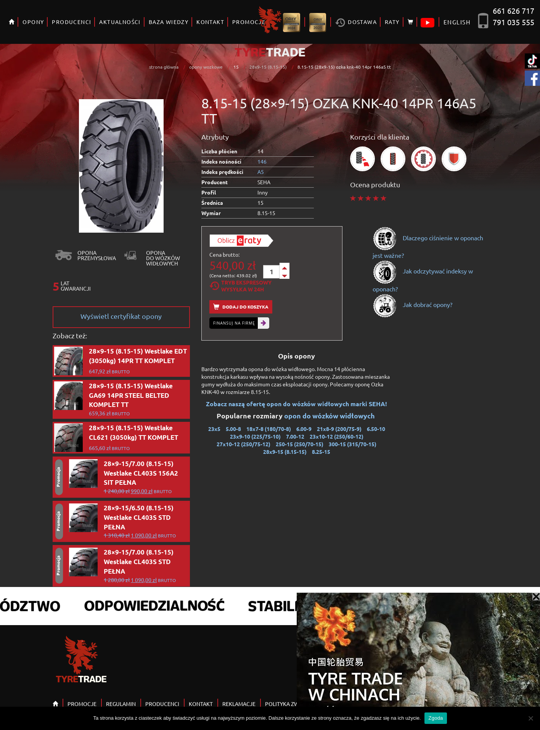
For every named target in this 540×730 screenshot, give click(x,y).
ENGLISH (457, 22)
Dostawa (356, 22)
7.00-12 (295, 436)
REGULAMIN (121, 703)
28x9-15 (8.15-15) (268, 67)
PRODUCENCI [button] (71, 21)
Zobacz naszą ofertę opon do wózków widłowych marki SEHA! (296, 404)
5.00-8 (233, 428)
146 (262, 161)
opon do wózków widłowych (330, 415)
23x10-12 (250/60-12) (336, 436)
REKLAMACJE (239, 703)
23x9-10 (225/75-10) (255, 436)
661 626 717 (513, 10)
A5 (260, 171)
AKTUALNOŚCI (119, 21)
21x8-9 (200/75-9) (339, 428)
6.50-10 (376, 428)
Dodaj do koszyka (240, 307)
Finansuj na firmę (234, 323)
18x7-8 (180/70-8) (268, 428)
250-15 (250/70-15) (299, 444)
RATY (392, 21)
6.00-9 (304, 428)
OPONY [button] (33, 21)
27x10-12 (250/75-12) (243, 444)
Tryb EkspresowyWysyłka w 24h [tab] (240, 286)
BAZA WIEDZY (168, 21)
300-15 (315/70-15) (352, 444)
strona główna (163, 67)
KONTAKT (210, 21)
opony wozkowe (206, 67)
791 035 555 (513, 22)
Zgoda (435, 718)
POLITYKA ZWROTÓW (292, 703)
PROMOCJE (82, 703)
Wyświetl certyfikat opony (121, 316)
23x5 (214, 428)
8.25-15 (321, 451)
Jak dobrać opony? (412, 304)
